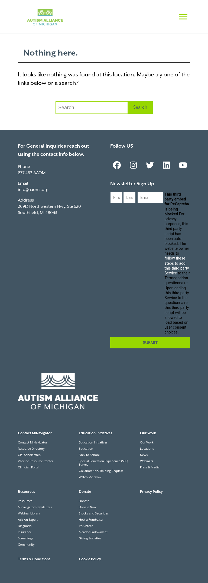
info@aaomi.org (33, 189)
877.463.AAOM (32, 173)
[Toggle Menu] (183, 16)
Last (127, 207)
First (114, 207)
